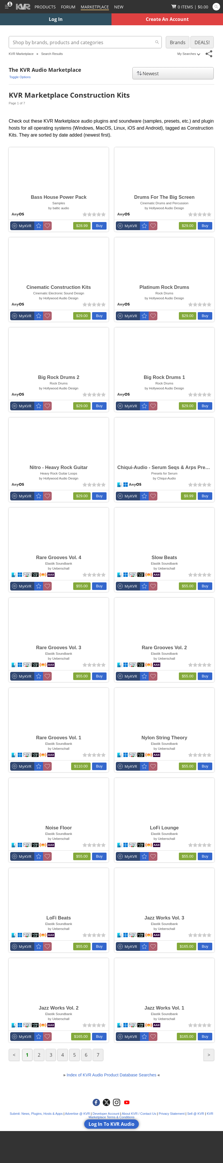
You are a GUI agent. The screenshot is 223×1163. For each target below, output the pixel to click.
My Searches (188, 54)
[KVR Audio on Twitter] (106, 1102)
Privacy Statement (171, 1113)
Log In (56, 19)
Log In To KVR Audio (111, 1124)
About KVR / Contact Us (139, 1113)
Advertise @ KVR (77, 1113)
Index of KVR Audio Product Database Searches (112, 1075)
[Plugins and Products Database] (45, 6)
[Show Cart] (190, 6)
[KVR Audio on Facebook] (96, 1102)
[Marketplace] (94, 6)
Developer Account (106, 1113)
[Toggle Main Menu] (6, 6)
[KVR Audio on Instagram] (116, 1102)
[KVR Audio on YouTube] (126, 1102)
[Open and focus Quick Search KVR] (216, 6)
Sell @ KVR (195, 1113)
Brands (178, 42)
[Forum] (68, 6)
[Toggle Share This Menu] (209, 54)
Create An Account (167, 19)
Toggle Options (19, 77)
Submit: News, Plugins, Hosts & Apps (36, 1113)
